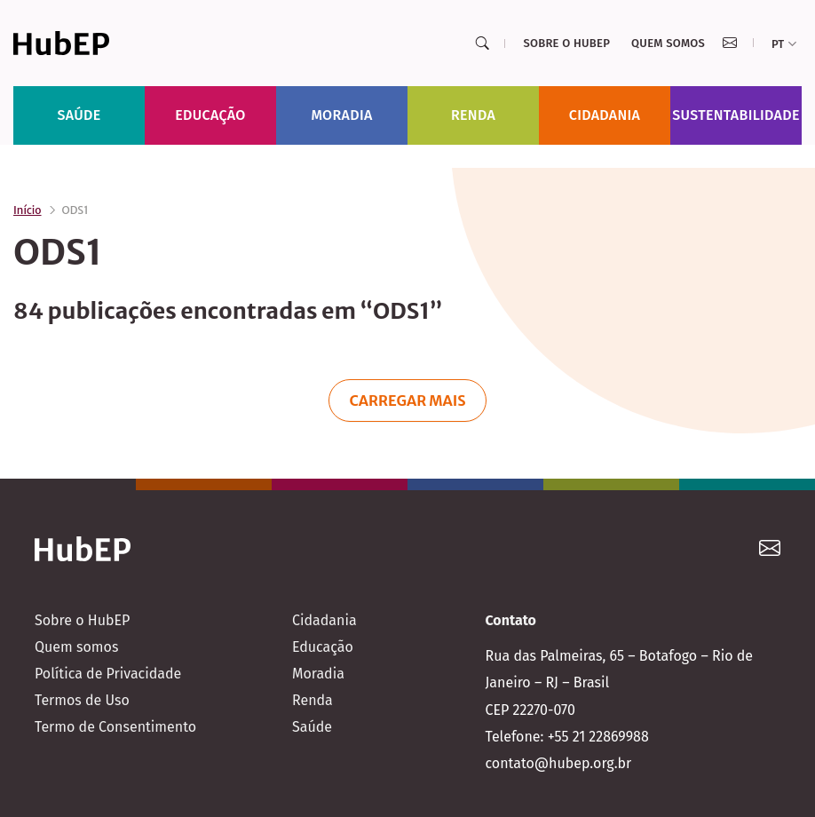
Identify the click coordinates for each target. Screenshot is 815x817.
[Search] (482, 43)
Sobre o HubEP (566, 43)
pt (783, 44)
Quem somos (668, 43)
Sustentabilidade (736, 115)
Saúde (79, 115)
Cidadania (605, 115)
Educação (210, 115)
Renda (473, 115)
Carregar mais (407, 400)
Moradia (341, 115)
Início (27, 210)
